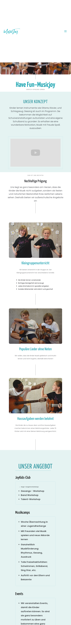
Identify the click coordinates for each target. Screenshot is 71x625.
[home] (11, 31)
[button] (65, 31)
